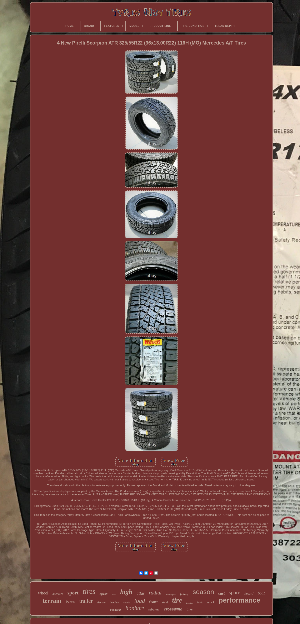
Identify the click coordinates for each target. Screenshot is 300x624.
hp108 (104, 593)
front (153, 602)
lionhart (134, 608)
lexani (248, 593)
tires (89, 591)
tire (177, 600)
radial (155, 592)
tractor (189, 603)
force (114, 594)
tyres (70, 601)
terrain (52, 600)
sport (72, 592)
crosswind (173, 609)
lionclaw (114, 602)
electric (101, 602)
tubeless (154, 609)
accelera (57, 593)
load (139, 600)
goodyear (115, 609)
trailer (86, 601)
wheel (43, 593)
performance (239, 600)
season (203, 591)
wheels (126, 602)
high (126, 591)
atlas (140, 593)
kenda (200, 602)
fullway (184, 593)
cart (221, 593)
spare (234, 592)
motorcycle (171, 594)
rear (261, 592)
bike (189, 609)
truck (211, 602)
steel (165, 602)
